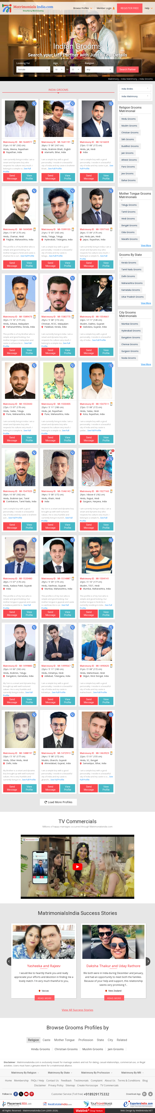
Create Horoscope (87, 1085)
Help (149, 8)
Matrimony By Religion (25, 1072)
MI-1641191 (64, 142)
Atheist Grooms (129, 159)
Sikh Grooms (127, 139)
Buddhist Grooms (130, 146)
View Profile (29, 177)
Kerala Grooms (128, 262)
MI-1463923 (102, 753)
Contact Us (52, 1080)
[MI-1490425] (97, 642)
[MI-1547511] (97, 380)
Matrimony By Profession (96, 1072)
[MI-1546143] (58, 468)
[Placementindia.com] (16, 1104)
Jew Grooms (127, 173)
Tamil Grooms (128, 211)
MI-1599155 (64, 229)
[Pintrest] (31, 1094)
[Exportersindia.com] (138, 1104)
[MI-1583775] (58, 293)
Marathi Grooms (129, 239)
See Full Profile (55, 168)
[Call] (34, 103)
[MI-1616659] (97, 118)
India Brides (127, 88)
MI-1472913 (64, 753)
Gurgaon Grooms (130, 351)
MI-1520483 (25, 578)
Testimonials (81, 1080)
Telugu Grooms (129, 204)
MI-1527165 (102, 491)
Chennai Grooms (129, 344)
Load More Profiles (58, 802)
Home (8, 1080)
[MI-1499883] (20, 642)
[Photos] (111, 452)
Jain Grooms (127, 153)
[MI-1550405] (58, 380)
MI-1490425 (102, 666)
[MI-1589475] (20, 293)
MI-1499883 (25, 666)
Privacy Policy (55, 1085)
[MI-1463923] (97, 729)
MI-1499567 (64, 666)
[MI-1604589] (20, 206)
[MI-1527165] (97, 468)
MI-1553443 (25, 404)
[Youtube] (26, 1094)
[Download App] (144, 1094)
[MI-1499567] (58, 642)
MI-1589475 (25, 316)
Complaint (96, 1080)
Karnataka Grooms (130, 289)
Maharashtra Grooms (132, 283)
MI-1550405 (64, 404)
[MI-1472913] (58, 729)
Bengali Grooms (129, 225)
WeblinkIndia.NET (144, 1110)
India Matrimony (130, 96)
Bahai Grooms (128, 180)
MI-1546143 (64, 491)
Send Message (12, 177)
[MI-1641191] (58, 118)
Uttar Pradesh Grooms (132, 296)
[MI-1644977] (20, 118)
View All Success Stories (77, 1010)
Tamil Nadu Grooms (131, 269)
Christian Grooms (130, 132)
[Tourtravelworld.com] (97, 1104)
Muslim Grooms (129, 125)
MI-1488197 (25, 753)
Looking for (23, 63)
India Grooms (58, 90)
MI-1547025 (25, 491)
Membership (21, 1080)
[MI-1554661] (97, 293)
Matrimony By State (60, 1072)
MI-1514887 (64, 578)
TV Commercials (109, 1085)
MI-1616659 (102, 142)
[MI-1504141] (97, 555)
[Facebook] (15, 1094)
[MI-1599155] (58, 206)
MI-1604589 (25, 229)
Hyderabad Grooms (131, 330)
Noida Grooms (128, 357)
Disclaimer (40, 1085)
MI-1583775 (64, 316)
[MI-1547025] (20, 468)
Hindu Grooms (128, 118)
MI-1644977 (25, 142)
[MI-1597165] (97, 206)
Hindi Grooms (128, 218)
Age (55, 63)
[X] (21, 1094)
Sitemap (70, 1085)
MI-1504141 (102, 578)
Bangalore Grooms (130, 337)
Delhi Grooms (128, 276)
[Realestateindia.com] (57, 1104)
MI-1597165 (102, 229)
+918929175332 (96, 1094)
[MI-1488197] (20, 729)
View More (146, 245)
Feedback (66, 1080)
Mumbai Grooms (129, 323)
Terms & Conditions (129, 1080)
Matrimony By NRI (132, 1072)
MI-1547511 (102, 404)
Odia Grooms (128, 232)
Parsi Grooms (128, 166)
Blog (145, 1080)
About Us (110, 1080)
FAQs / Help (37, 1080)
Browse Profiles (82, 8)
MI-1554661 (102, 316)
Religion (89, 63)
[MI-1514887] (58, 555)
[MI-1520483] (20, 555)
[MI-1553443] (20, 380)
